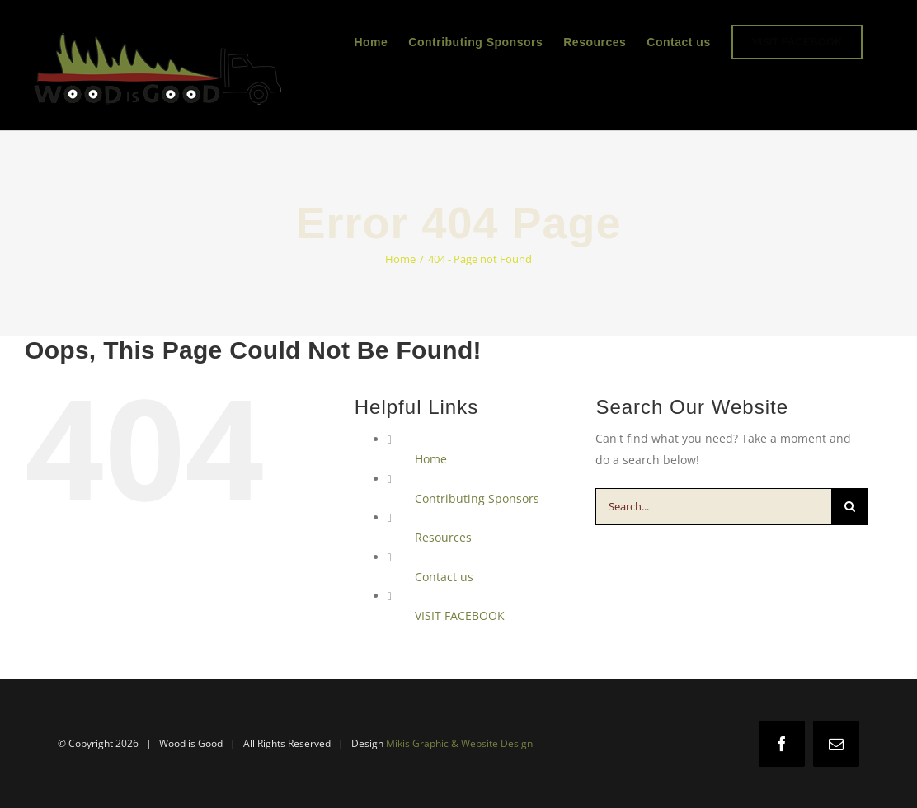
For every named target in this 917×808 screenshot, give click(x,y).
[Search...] (713, 506)
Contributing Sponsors (477, 498)
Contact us (444, 577)
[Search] (849, 506)
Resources (443, 537)
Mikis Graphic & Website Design (459, 743)
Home (431, 459)
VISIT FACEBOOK (460, 615)
